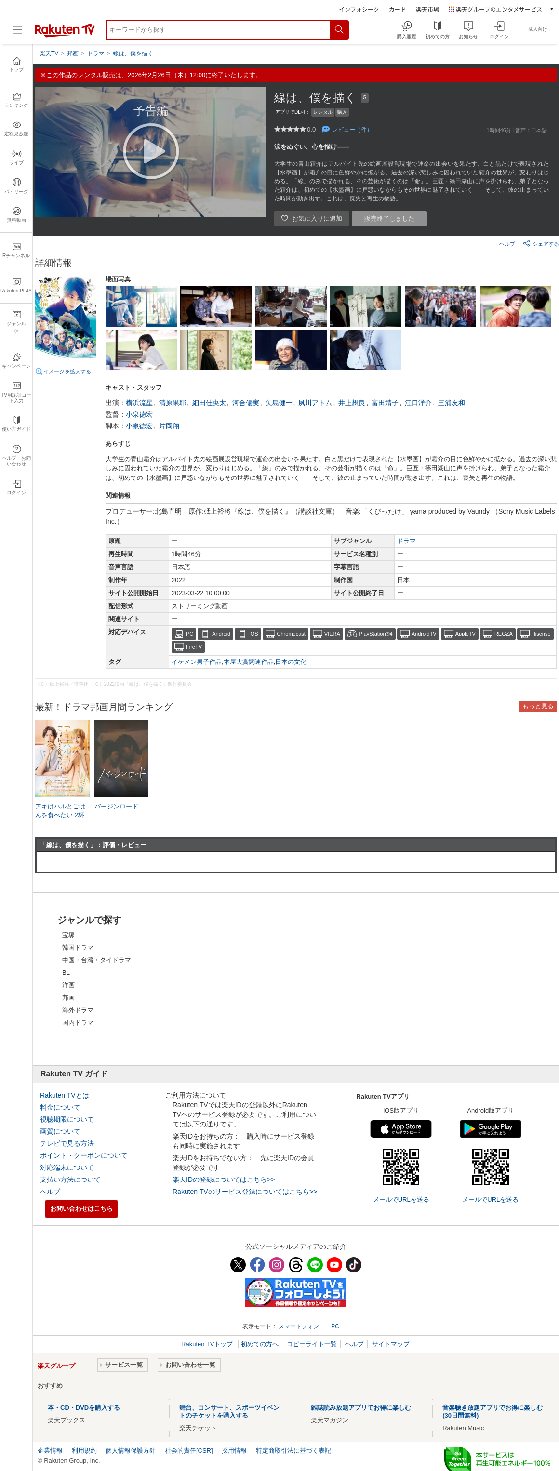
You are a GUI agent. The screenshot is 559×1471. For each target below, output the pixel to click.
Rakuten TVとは (64, 1095)
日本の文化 (290, 661)
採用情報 (234, 1450)
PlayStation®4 (376, 633)
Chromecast (291, 633)
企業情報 (50, 1450)
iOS (253, 633)
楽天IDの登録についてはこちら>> (224, 1179)
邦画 (68, 997)
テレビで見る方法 (67, 1143)
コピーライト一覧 (312, 1344)
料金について (60, 1107)
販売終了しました (389, 218)
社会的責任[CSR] (189, 1450)
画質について (60, 1131)
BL (66, 972)
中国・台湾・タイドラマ (96, 960)
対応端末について (67, 1167)
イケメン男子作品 (197, 661)
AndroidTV (424, 633)
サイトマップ (391, 1344)
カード (397, 9)
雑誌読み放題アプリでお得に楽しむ (361, 1407)
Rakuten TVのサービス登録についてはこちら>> (245, 1191)
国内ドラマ (77, 1022)
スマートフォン (299, 1326)
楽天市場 (427, 9)
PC (189, 633)
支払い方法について (70, 1179)
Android (221, 633)
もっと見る (538, 706)
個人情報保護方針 (131, 1450)
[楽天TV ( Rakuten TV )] (65, 35)
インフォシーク (359, 9)
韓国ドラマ (77, 947)
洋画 (68, 985)
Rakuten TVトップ (208, 1344)
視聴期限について (67, 1119)
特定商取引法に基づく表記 (293, 1450)
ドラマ (406, 540)
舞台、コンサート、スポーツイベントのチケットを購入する (229, 1411)
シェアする (541, 243)
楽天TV (49, 53)
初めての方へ (260, 1344)
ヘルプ (507, 244)
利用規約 (84, 1450)
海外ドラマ (77, 1010)
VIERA (332, 633)
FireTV (194, 646)
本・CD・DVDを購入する (84, 1407)
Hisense (541, 633)
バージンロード (116, 806)
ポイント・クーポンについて (84, 1155)
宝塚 (68, 935)
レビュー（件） (352, 129)
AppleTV (465, 633)
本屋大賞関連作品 (249, 661)
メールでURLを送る (401, 1199)
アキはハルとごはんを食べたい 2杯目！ (60, 815)
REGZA (503, 633)
